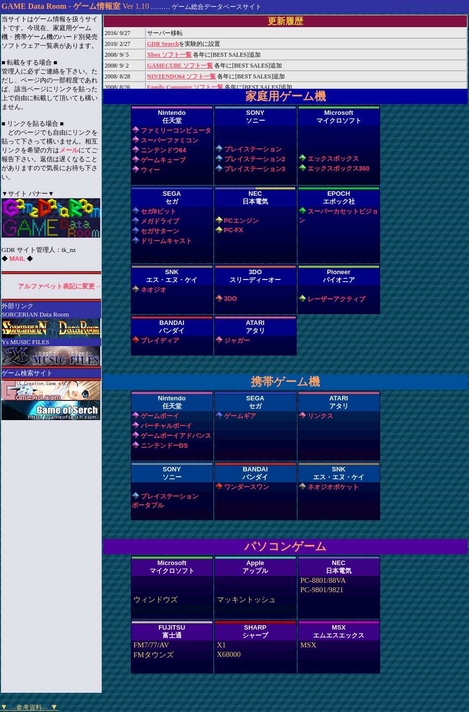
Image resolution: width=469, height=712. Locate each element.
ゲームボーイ (160, 416)
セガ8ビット (158, 211)
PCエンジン (241, 220)
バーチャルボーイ (166, 425)
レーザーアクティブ (336, 299)
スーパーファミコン (169, 140)
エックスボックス (333, 158)
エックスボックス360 (339, 168)
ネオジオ (153, 289)
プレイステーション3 (254, 169)
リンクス (320, 416)
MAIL (17, 258)
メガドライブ (160, 221)
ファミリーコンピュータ (176, 130)
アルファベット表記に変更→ (59, 286)
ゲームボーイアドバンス (176, 435)
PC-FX (233, 230)
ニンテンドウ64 (163, 150)
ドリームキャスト (166, 241)
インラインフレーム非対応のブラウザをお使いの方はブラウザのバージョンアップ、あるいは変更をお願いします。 (285, 52)
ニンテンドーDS (164, 445)
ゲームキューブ (163, 160)
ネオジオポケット (333, 487)
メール (68, 150)
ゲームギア (240, 416)
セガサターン (160, 231)
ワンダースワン (246, 487)
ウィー (150, 170)
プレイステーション (253, 149)
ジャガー (237, 340)
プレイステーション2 (254, 159)
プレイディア (160, 340)
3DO (230, 298)
